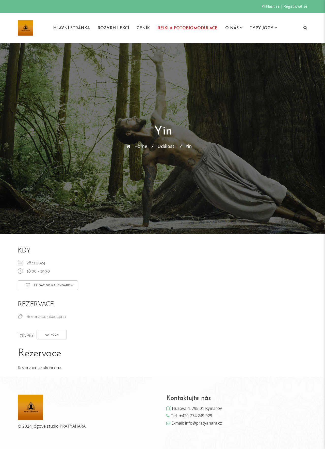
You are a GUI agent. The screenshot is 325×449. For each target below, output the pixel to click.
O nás (232, 28)
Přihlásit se (271, 6)
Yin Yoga (51, 334)
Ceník (143, 28)
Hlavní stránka (71, 28)
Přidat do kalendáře (48, 285)
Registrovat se (295, 6)
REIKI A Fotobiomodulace (187, 28)
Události (166, 146)
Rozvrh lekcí (113, 28)
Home (140, 146)
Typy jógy (261, 28)
